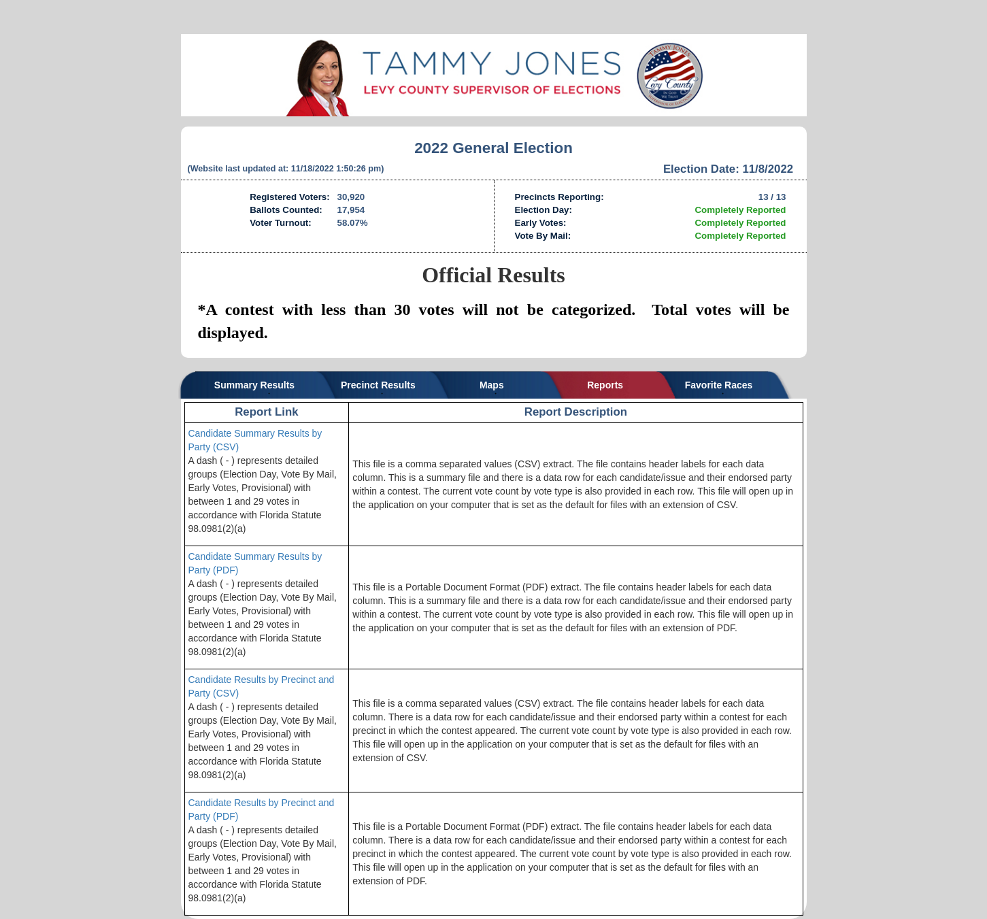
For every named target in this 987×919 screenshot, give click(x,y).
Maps (492, 385)
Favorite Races (719, 385)
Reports (605, 385)
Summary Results (254, 385)
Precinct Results (378, 385)
